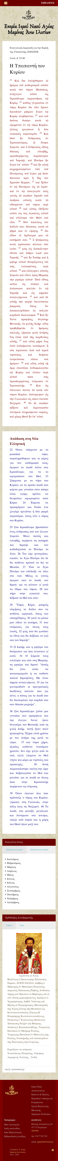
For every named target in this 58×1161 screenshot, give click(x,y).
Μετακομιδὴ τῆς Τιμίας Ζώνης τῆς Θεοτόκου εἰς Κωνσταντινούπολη (27, 1009)
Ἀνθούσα (44, 990)
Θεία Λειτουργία (11, 1124)
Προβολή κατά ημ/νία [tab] (14, 850)
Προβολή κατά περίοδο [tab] (39, 850)
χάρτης (35, 1130)
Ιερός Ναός (36, 1087)
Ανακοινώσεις (38, 1091)
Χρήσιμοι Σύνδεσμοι (40, 1114)
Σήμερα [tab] (9, 925)
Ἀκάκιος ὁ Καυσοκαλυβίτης (22, 1027)
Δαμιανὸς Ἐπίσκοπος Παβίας (22, 990)
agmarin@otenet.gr (45, 1142)
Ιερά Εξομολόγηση (13, 1132)
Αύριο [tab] (21, 925)
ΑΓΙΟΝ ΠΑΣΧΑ (25, 983)
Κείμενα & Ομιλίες (40, 1094)
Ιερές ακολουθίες (12, 1128)
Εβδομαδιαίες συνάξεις (15, 1136)
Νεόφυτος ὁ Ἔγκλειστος (20, 1019)
